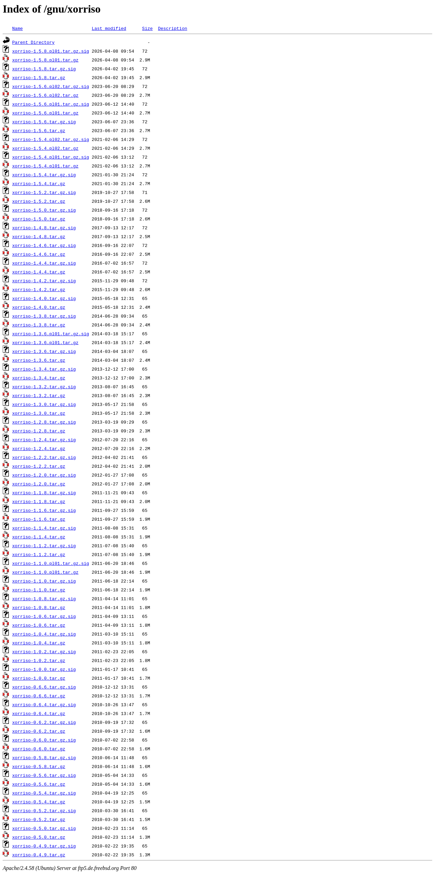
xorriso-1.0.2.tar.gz (38, 660)
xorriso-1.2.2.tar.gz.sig (44, 457)
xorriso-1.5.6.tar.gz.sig (44, 122)
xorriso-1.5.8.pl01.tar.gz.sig (50, 51)
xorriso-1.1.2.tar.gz (38, 554)
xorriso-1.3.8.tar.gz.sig (44, 316)
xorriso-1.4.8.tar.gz (38, 236)
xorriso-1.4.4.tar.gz (38, 272)
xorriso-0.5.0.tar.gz (38, 837)
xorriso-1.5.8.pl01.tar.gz (45, 60)
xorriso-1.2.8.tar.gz (38, 431)
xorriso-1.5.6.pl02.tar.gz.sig (50, 86)
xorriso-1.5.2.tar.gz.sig (44, 192)
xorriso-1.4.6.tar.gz (38, 254)
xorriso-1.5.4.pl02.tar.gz (45, 148)
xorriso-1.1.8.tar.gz (38, 501)
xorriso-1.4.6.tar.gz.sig (44, 245)
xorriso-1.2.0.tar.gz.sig (44, 475)
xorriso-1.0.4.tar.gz (38, 643)
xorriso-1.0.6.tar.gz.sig (44, 616)
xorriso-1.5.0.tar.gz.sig (44, 210)
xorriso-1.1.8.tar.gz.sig (44, 492)
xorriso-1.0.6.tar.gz (38, 625)
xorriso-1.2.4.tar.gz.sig (44, 439)
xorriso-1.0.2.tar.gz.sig (44, 651)
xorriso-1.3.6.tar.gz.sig (44, 351)
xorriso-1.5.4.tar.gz (38, 183)
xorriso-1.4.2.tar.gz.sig (44, 281)
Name (17, 28)
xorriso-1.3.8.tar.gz (38, 325)
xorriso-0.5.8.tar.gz (38, 766)
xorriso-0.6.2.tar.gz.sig (44, 722)
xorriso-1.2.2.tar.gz (38, 466)
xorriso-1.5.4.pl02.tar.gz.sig (50, 139)
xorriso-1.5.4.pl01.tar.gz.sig (50, 157)
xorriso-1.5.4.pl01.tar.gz (45, 166)
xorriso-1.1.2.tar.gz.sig (44, 545)
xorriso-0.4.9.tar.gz (38, 855)
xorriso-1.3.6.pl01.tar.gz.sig (50, 334)
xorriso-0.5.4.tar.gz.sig (44, 793)
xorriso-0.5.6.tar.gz (38, 784)
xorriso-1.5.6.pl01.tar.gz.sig (50, 104)
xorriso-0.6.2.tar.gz (38, 731)
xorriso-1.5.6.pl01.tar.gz (45, 113)
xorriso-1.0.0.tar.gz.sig (44, 669)
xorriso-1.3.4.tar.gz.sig (44, 369)
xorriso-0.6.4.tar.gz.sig (44, 704)
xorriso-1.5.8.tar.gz (38, 77)
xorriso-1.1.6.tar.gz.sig (44, 510)
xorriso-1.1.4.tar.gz (38, 537)
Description (172, 28)
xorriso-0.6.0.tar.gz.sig (44, 740)
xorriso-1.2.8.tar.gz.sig (44, 422)
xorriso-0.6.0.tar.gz (38, 749)
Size (147, 28)
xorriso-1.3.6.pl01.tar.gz (45, 342)
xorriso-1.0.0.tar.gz (38, 678)
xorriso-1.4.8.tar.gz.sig (44, 228)
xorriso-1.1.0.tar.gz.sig (44, 581)
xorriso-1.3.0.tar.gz (38, 413)
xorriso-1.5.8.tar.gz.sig (44, 69)
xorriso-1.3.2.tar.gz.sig (44, 387)
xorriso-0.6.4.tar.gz (38, 713)
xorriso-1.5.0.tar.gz (38, 219)
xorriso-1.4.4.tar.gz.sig (44, 263)
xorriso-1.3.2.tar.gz (38, 395)
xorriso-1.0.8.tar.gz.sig (44, 598)
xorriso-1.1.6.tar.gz (38, 519)
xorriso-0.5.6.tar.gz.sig (44, 775)
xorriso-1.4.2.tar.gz (38, 289)
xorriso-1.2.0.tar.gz (38, 484)
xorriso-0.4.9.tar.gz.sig (44, 846)
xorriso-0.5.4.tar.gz (38, 802)
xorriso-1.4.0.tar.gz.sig (44, 298)
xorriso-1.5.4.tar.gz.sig (44, 175)
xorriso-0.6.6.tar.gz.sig (44, 687)
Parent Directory (33, 42)
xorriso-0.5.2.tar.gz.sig (44, 810)
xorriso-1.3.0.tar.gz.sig (44, 404)
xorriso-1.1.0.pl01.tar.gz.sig (50, 563)
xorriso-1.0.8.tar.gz (38, 607)
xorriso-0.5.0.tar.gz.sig (44, 828)
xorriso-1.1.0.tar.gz (38, 590)
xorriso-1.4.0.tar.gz (38, 307)
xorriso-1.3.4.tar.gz (38, 378)
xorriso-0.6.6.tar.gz (38, 696)
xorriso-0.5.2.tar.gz (38, 819)
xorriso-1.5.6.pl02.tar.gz (45, 95)
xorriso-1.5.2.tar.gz (38, 201)
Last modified (109, 28)
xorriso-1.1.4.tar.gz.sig (44, 528)
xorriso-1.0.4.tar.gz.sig (44, 634)
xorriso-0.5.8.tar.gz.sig (44, 757)
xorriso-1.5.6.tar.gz (38, 130)
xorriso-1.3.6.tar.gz (38, 360)
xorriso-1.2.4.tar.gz (38, 448)
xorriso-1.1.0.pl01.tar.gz (45, 572)
